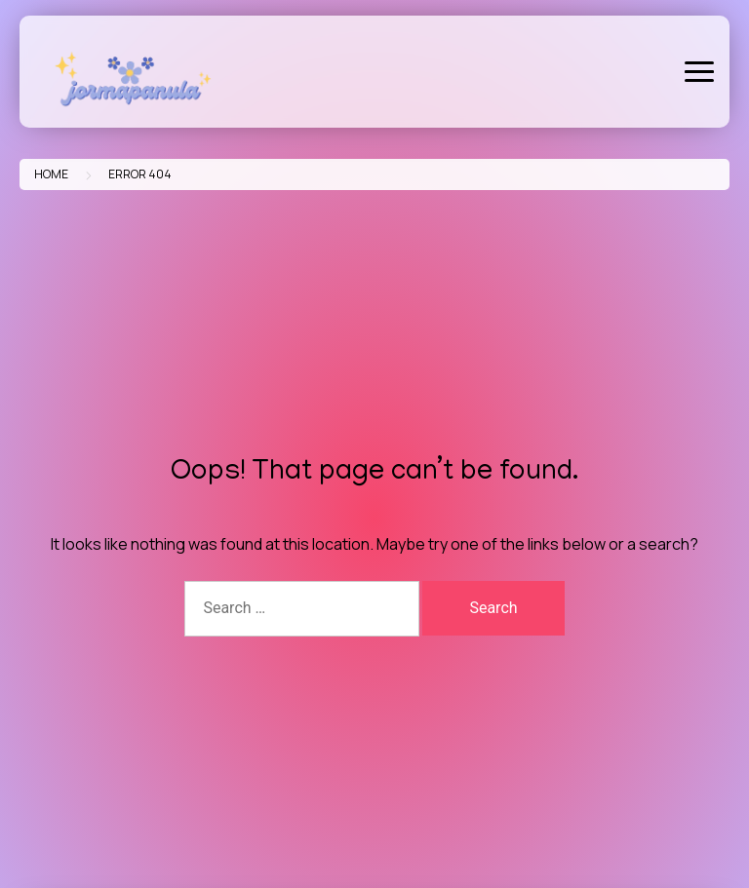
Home (51, 174)
